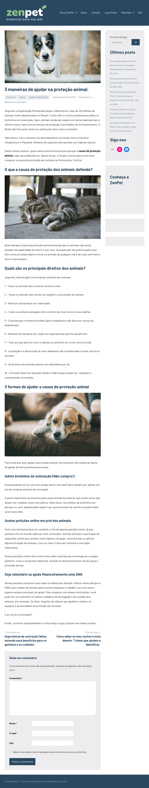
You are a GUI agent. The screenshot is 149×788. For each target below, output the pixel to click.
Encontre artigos (118, 37)
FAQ (140, 12)
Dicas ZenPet (68, 12)
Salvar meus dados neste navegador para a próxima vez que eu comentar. (50, 752)
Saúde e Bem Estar (38, 97)
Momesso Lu (85, 97)
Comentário (16, 678)
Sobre (84, 12)
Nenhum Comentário (15, 102)
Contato (96, 12)
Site (11, 743)
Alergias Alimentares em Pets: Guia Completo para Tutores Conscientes (123, 126)
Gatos (22, 97)
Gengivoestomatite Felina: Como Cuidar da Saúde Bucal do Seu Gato (124, 82)
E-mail (13, 733)
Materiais (127, 12)
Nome (13, 723)
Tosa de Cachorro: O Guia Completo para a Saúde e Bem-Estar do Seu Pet (122, 113)
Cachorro (11, 97)
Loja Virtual (111, 12)
